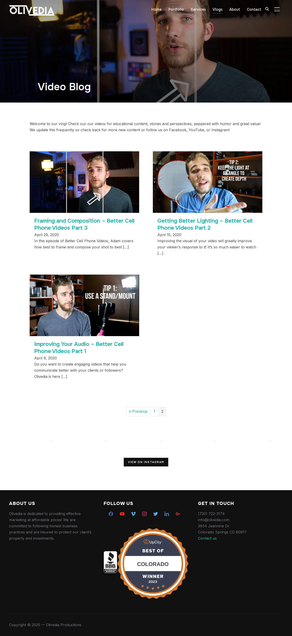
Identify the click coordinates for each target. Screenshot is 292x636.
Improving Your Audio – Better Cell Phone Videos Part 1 (78, 348)
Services (198, 9)
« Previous (138, 411)
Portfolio (176, 9)
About (234, 9)
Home (156, 9)
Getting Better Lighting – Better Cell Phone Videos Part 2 (204, 224)
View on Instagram (146, 462)
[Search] (266, 8)
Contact (254, 9)
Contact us (207, 538)
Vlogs (217, 9)
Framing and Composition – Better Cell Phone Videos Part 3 (84, 224)
